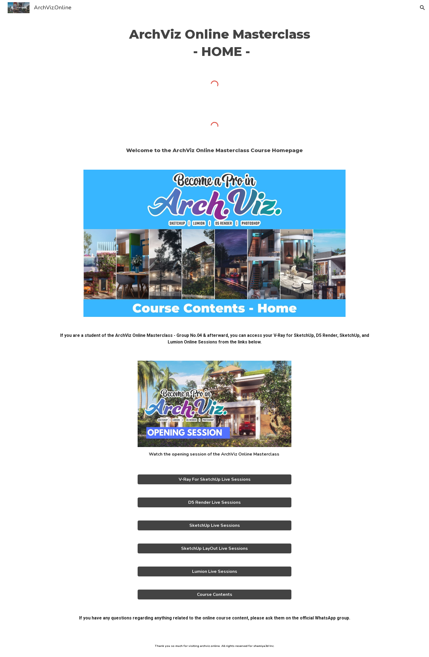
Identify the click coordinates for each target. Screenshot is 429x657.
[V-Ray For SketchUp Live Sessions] (214, 479)
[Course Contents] (214, 594)
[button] (422, 7)
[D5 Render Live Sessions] (214, 502)
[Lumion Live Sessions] (214, 571)
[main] (214, 43)
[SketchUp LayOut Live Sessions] (214, 548)
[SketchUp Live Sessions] (214, 525)
